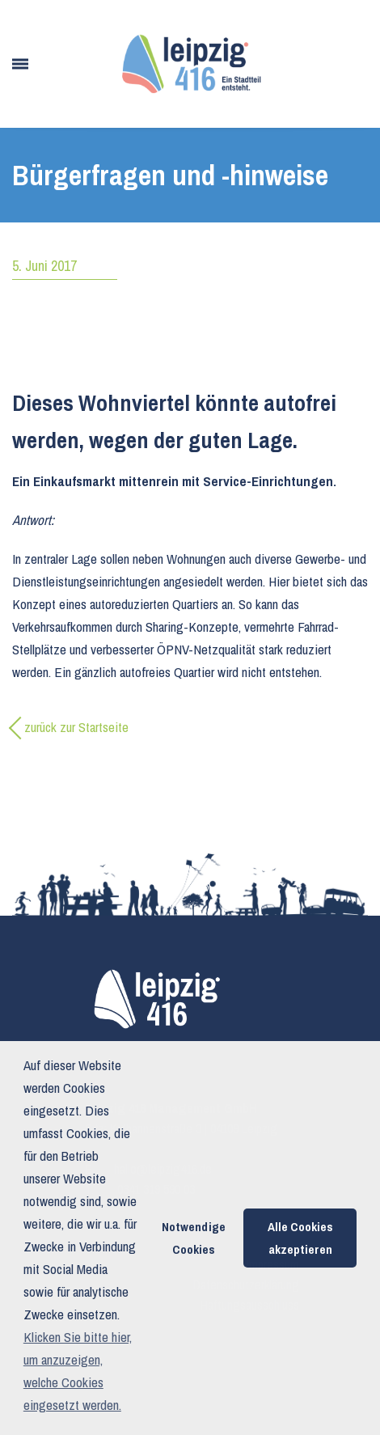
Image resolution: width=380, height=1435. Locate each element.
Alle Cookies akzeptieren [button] (300, 1238)
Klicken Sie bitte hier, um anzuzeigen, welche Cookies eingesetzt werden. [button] (77, 1370)
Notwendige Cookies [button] (194, 1238)
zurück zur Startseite (76, 727)
